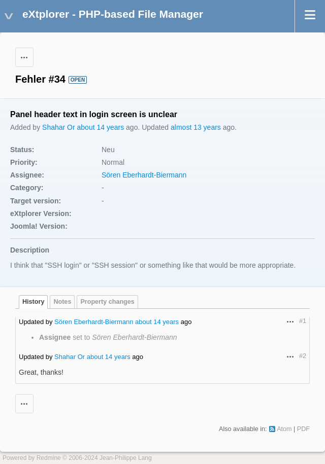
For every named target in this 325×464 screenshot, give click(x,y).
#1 (302, 321)
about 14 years (100, 127)
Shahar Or (58, 127)
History (33, 301)
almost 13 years (196, 127)
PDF (303, 429)
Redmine (49, 457)
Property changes (107, 301)
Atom (284, 429)
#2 (302, 356)
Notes (62, 301)
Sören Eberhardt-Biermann (144, 175)
